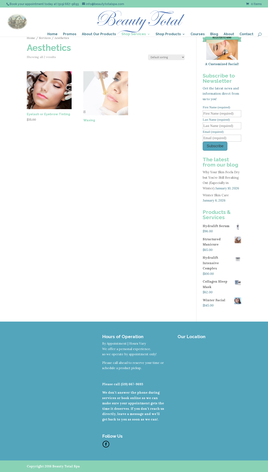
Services (45, 38)
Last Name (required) (216, 119)
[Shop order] (166, 57)
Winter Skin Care (216, 195)
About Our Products (99, 34)
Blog (214, 34)
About (229, 34)
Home (52, 34)
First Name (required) (216, 107)
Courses (198, 34)
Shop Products (168, 34)
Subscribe (215, 146)
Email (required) (213, 131)
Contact (246, 34)
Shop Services (133, 34)
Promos (69, 34)
